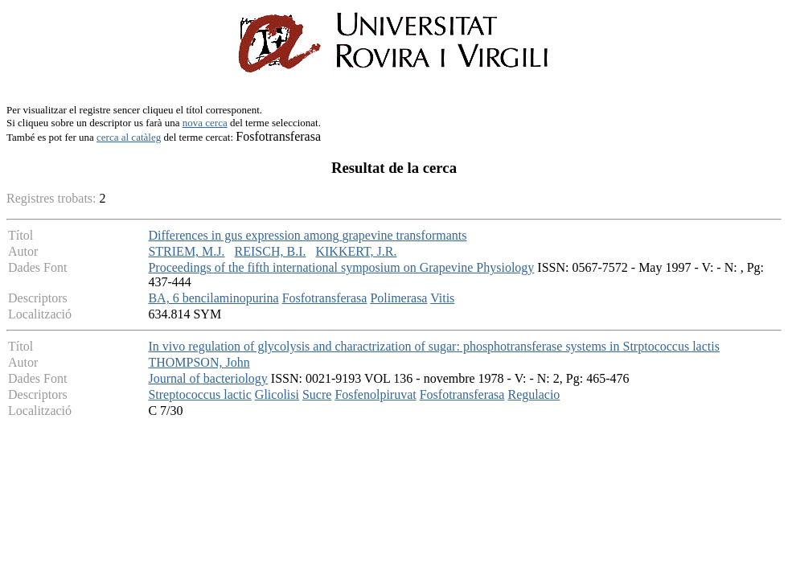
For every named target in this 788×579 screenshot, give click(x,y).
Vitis (442, 298)
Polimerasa (398, 298)
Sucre (316, 394)
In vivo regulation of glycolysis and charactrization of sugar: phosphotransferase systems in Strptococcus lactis (433, 346)
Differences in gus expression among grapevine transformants (307, 235)
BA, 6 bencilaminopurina (213, 298)
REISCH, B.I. (270, 251)
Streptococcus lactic (199, 394)
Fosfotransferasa (324, 298)
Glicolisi (277, 394)
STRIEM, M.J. (186, 251)
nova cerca (205, 123)
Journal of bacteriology (207, 378)
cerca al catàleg (128, 137)
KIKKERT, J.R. (355, 251)
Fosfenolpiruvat (375, 394)
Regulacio (533, 394)
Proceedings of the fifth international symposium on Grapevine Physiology (341, 267)
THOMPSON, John (198, 362)
